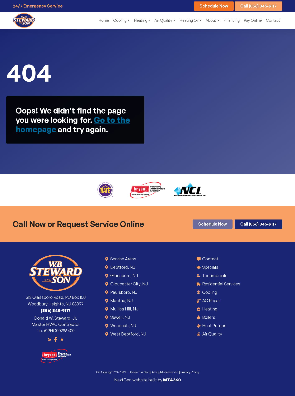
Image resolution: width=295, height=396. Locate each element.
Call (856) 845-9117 (258, 6)
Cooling (209, 292)
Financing (232, 20)
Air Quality (212, 334)
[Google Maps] (49, 339)
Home (103, 20)
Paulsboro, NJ (123, 292)
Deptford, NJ (122, 267)
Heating (210, 309)
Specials (210, 267)
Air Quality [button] (163, 20)
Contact (273, 20)
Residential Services (221, 283)
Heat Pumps (214, 325)
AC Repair (211, 300)
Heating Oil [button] (188, 20)
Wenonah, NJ (123, 325)
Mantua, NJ (121, 300)
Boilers (208, 317)
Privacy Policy (190, 372)
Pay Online (253, 20)
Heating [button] (140, 20)
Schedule (214, 6)
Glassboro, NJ (124, 275)
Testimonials (214, 275)
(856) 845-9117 (56, 310)
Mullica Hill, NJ (124, 309)
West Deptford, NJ (128, 334)
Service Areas (123, 258)
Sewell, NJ (120, 317)
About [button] (211, 20)
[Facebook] (55, 339)
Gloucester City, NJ (129, 283)
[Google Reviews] (62, 339)
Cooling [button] (120, 20)
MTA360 (172, 379)
